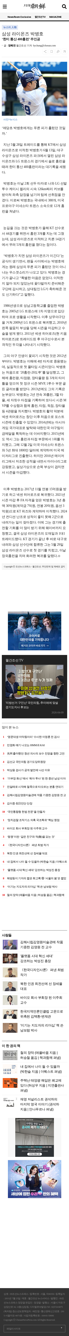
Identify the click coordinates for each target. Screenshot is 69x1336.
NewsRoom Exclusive (19, 17)
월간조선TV (40, 17)
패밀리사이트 (13, 1328)
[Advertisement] (34, 593)
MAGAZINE (55, 17)
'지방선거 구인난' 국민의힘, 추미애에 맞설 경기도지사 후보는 (32, 705)
